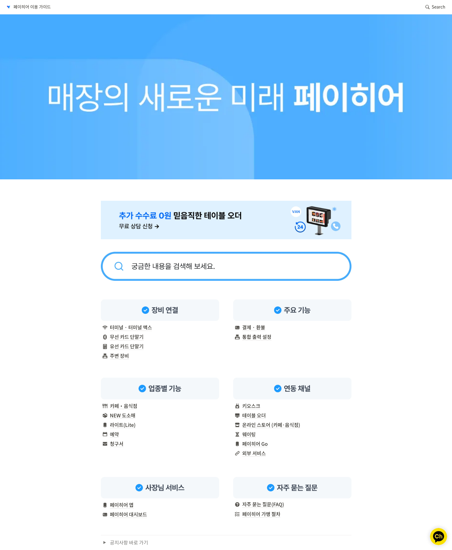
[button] (28, 7)
